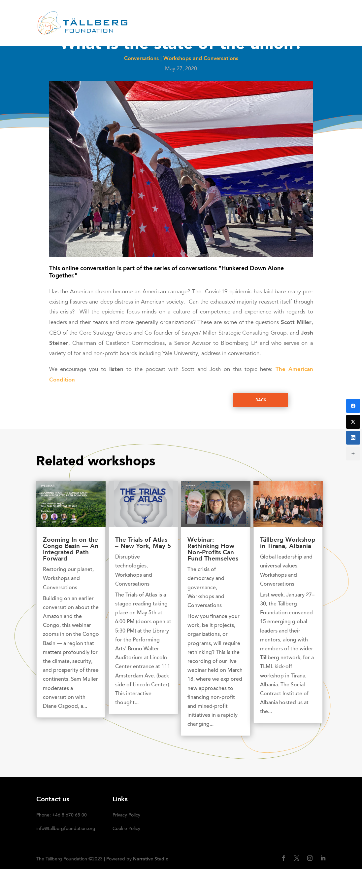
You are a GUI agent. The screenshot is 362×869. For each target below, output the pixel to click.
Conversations (141, 58)
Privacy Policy (126, 815)
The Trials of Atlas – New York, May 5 (143, 543)
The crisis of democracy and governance (205, 578)
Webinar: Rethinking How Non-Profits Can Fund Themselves (212, 549)
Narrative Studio (151, 859)
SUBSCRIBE (163, 31)
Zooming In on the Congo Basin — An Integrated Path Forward (70, 549)
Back (260, 400)
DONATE (130, 31)
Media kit (295, 15)
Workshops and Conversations (200, 58)
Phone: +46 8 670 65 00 (61, 815)
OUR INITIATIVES (246, 15)
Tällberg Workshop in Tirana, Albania (287, 543)
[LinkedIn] (353, 438)
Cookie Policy (126, 829)
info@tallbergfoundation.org (65, 829)
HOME (127, 15)
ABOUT (152, 15)
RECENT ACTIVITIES (193, 15)
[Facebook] (353, 406)
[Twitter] (353, 422)
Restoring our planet (67, 569)
